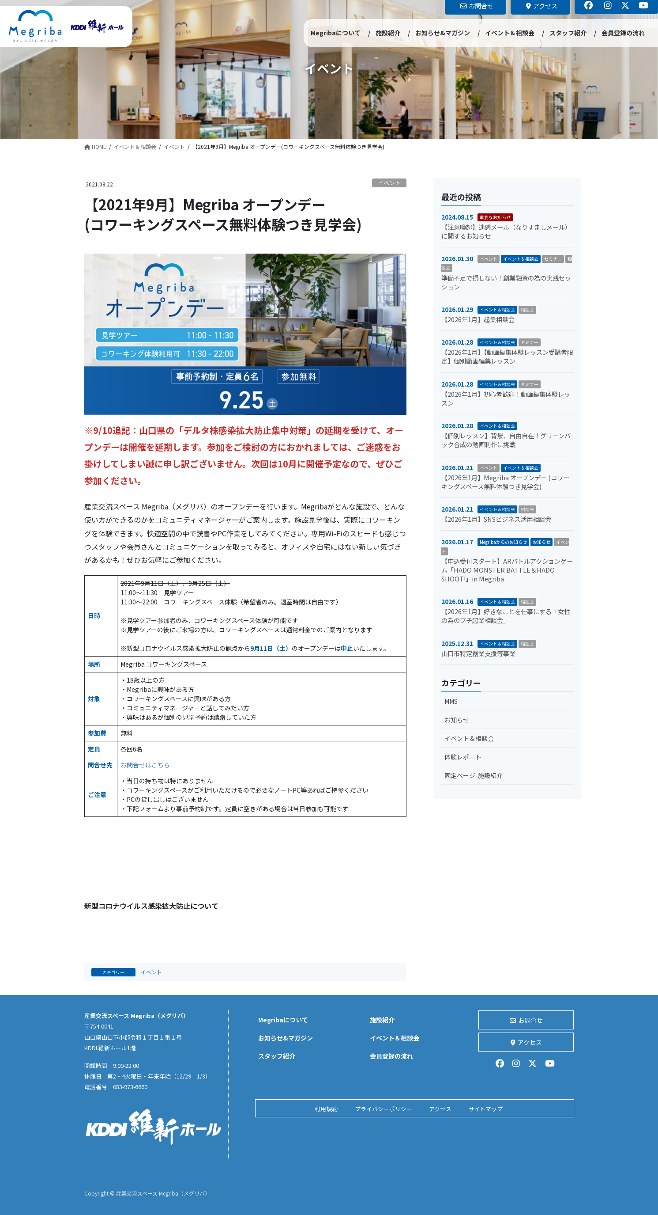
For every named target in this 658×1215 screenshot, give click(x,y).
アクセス (526, 1042)
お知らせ (541, 542)
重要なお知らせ (495, 217)
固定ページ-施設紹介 (473, 775)
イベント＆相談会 (520, 258)
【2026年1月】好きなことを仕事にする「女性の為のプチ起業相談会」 (505, 616)
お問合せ (526, 1020)
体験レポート (462, 756)
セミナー (553, 258)
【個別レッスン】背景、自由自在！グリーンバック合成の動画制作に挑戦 (506, 440)
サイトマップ (485, 1109)
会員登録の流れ (391, 1056)
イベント (389, 182)
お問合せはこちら (145, 764)
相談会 (527, 309)
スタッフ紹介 (276, 1056)
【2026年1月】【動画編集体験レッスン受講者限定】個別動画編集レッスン (507, 356)
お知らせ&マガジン (285, 1037)
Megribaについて (283, 1019)
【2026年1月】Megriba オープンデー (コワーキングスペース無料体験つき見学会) (505, 482)
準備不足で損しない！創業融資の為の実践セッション (506, 282)
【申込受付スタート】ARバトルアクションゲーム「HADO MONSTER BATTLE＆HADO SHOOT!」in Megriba (507, 569)
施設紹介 (382, 1019)
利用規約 (326, 1109)
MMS (451, 701)
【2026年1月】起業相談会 (478, 319)
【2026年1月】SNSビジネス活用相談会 (496, 519)
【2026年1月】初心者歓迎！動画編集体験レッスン (505, 398)
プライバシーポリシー (383, 1109)
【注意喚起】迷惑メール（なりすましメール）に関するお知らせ (506, 231)
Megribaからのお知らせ (503, 542)
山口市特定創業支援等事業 (478, 653)
